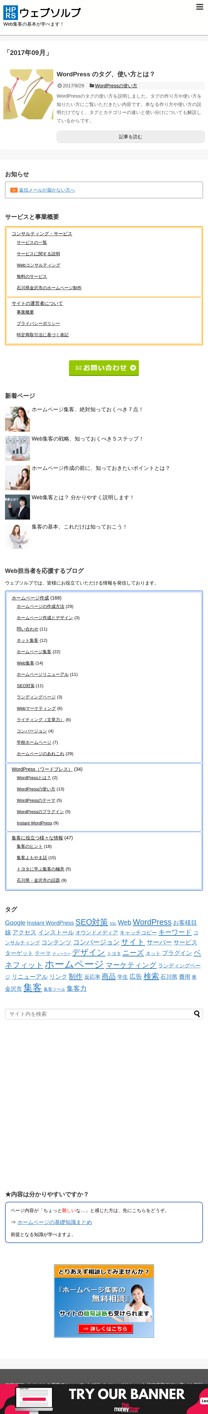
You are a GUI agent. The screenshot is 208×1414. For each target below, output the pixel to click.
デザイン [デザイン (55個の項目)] (88, 952)
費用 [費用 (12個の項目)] (184, 976)
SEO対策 (25, 685)
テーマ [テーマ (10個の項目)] (43, 953)
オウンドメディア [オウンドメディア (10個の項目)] (96, 932)
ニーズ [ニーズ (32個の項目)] (133, 953)
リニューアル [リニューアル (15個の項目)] (30, 976)
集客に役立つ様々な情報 (37, 837)
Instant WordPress (34, 822)
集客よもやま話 (32, 857)
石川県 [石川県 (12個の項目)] (168, 976)
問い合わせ (27, 629)
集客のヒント (30, 846)
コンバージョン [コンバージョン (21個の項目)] (96, 942)
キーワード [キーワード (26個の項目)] (175, 932)
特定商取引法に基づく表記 (43, 334)
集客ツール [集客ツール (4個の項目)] (54, 989)
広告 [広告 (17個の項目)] (135, 976)
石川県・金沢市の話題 (38, 880)
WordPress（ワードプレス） (42, 769)
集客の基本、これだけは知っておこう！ (80, 527)
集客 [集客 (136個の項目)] (32, 987)
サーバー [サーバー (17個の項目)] (159, 942)
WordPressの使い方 (116, 85)
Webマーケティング (36, 708)
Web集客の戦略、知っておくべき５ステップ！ (88, 439)
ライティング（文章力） (40, 719)
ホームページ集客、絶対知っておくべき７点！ (88, 409)
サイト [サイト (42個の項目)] (133, 942)
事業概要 (25, 312)
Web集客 (25, 663)
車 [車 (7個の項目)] (194, 977)
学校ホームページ (34, 742)
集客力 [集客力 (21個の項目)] (77, 988)
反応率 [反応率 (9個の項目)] (92, 977)
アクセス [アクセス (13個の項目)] (24, 932)
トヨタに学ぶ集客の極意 (40, 868)
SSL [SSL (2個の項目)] (113, 923)
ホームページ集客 (34, 651)
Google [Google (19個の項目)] (15, 922)
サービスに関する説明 (38, 253)
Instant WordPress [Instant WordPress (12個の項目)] (50, 922)
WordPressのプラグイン (40, 811)
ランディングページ (36, 697)
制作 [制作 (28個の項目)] (76, 976)
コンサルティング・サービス (42, 233)
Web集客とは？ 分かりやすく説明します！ (83, 497)
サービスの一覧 (32, 242)
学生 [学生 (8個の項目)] (122, 977)
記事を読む (130, 136)
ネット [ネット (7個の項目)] (153, 953)
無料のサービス (32, 276)
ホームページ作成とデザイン (45, 617)
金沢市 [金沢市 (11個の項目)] (13, 989)
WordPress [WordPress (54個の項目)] (152, 922)
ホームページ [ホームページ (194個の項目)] (74, 963)
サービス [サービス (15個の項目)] (185, 942)
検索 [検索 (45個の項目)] (151, 976)
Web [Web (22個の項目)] (124, 922)
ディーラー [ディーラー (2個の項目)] (61, 954)
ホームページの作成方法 (40, 606)
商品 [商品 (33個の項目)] (109, 976)
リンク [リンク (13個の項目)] (58, 976)
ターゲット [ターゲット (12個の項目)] (19, 953)
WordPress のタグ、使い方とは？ (106, 74)
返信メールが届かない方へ (47, 190)
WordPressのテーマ (36, 800)
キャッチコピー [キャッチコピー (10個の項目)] (138, 932)
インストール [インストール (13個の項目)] (56, 932)
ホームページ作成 (30, 598)
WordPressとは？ (34, 777)
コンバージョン (32, 730)
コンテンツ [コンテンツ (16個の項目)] (56, 942)
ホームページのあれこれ (40, 753)
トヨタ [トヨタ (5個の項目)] (114, 953)
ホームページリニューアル (43, 674)
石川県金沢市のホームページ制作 (49, 287)
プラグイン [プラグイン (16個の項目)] (177, 952)
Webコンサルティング (38, 265)
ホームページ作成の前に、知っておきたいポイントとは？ (101, 468)
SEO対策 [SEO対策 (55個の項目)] (91, 921)
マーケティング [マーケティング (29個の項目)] (131, 965)
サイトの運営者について (37, 303)
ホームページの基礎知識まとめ (54, 1222)
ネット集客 (27, 640)
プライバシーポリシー (38, 323)
